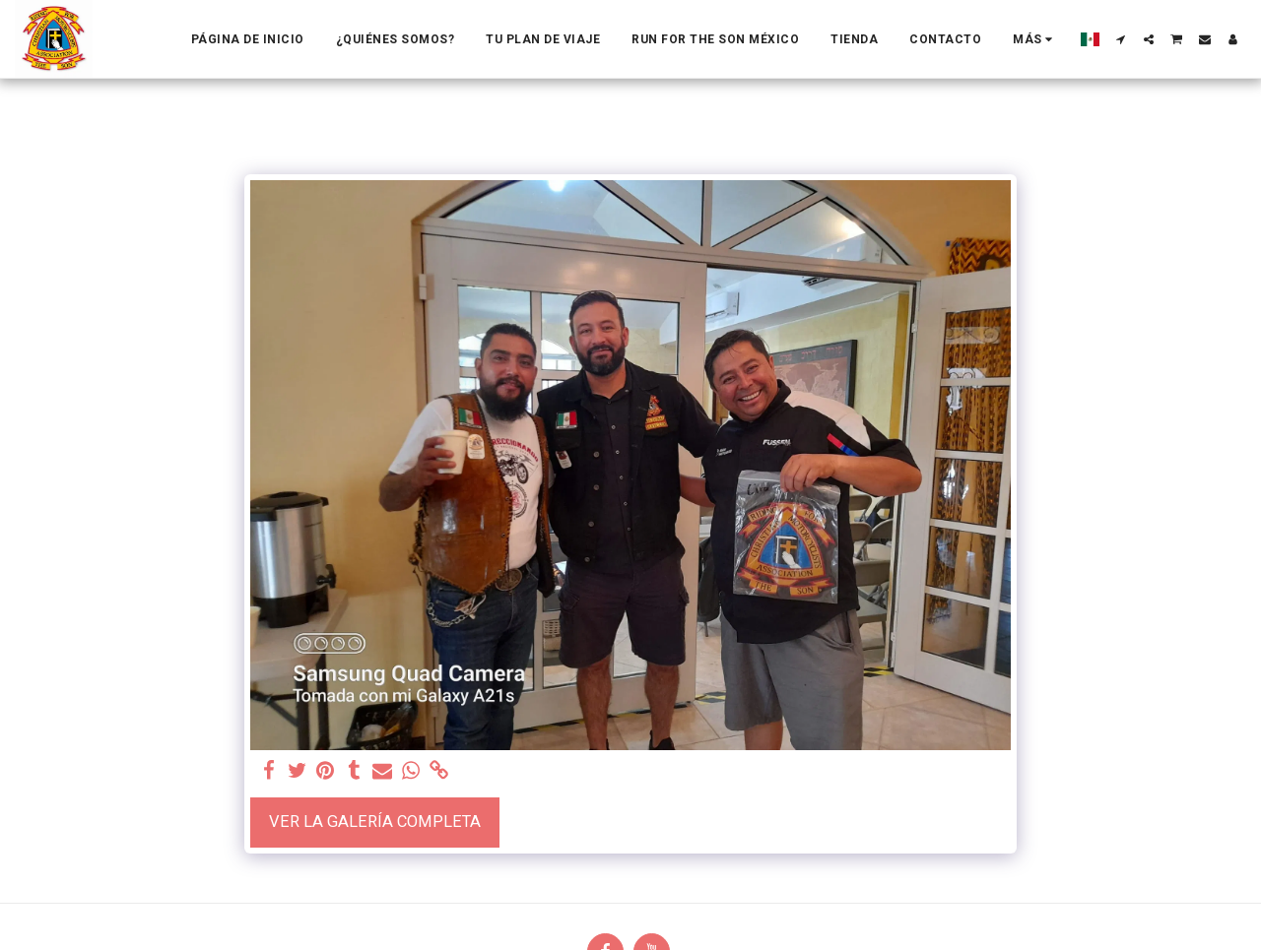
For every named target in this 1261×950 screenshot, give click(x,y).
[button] (1121, 39)
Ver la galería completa (375, 821)
